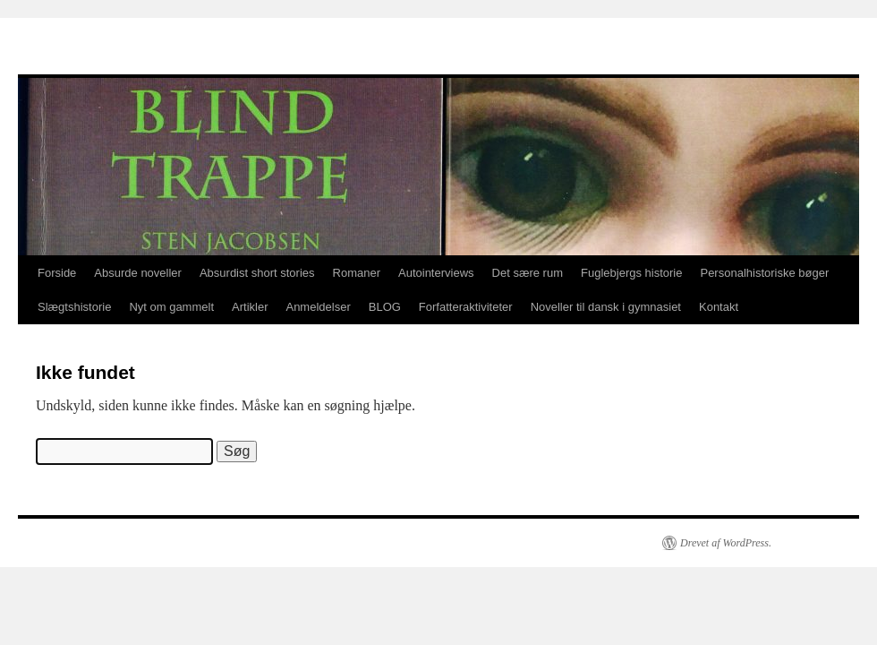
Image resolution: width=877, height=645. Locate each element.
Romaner (356, 273)
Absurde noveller (138, 273)
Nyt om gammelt (171, 307)
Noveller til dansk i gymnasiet (606, 307)
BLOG (385, 307)
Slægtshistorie (74, 307)
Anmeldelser (317, 307)
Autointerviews (436, 273)
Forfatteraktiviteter (466, 307)
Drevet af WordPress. (725, 543)
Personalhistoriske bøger (764, 273)
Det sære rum (527, 273)
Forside (57, 273)
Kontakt (718, 307)
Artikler (250, 307)
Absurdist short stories (257, 273)
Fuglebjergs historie (631, 273)
